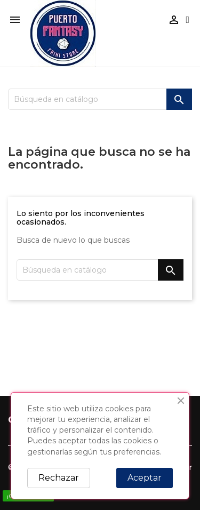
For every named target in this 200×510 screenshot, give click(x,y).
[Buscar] (100, 99)
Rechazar (58, 478)
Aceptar (144, 478)
